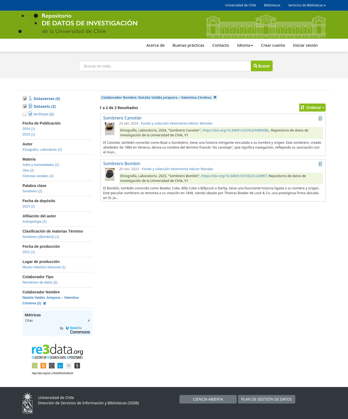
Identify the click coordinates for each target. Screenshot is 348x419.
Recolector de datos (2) (40, 282)
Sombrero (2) (32, 191)
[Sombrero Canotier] (109, 128)
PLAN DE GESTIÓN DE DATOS (266, 399)
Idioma (245, 45)
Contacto (220, 45)
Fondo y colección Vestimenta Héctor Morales (176, 123)
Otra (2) (28, 170)
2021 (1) (29, 252)
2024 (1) (29, 129)
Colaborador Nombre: (158, 97)
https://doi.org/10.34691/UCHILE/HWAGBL (236, 130)
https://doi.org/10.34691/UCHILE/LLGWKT (234, 176)
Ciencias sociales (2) (38, 176)
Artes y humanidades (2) (41, 165)
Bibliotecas (272, 5)
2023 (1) (29, 134)
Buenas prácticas (188, 45)
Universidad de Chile (240, 5)
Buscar (261, 65)
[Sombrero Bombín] (109, 174)
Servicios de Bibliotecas (307, 5)
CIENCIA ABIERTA (208, 399)
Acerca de (155, 45)
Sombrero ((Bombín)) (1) (41, 237)
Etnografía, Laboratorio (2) (42, 149)
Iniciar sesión (305, 45)
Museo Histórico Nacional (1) (44, 267)
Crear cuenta (273, 45)
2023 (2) (29, 206)
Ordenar (312, 107)
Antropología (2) (35, 222)
